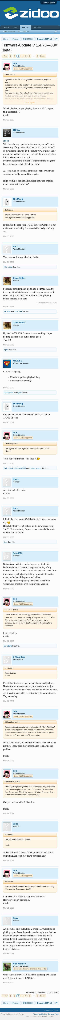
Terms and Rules (40, 1014)
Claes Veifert (19, 278)
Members (37, 27)
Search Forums (9, 32)
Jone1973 (17, 553)
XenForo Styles (47, 1016)
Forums (25, 28)
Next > (42, 56)
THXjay (16, 130)
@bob (6, 140)
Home (6, 27)
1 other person (35, 468)
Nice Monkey (19, 964)
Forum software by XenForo (12, 1014)
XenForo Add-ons (32, 1016)
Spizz (6, 350)
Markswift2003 (20, 468)
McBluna (17, 361)
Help (56, 1010)
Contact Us (48, 1010)
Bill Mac (7, 311)
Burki (15, 246)
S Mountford (19, 657)
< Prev (5, 56)
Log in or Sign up (48, 2)
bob (15, 63)
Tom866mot (8, 393)
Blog (15, 27)
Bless (16, 479)
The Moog (18, 199)
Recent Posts (23, 32)
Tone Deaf (18, 311)
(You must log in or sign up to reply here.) (42, 992)
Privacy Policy (53, 1014)
